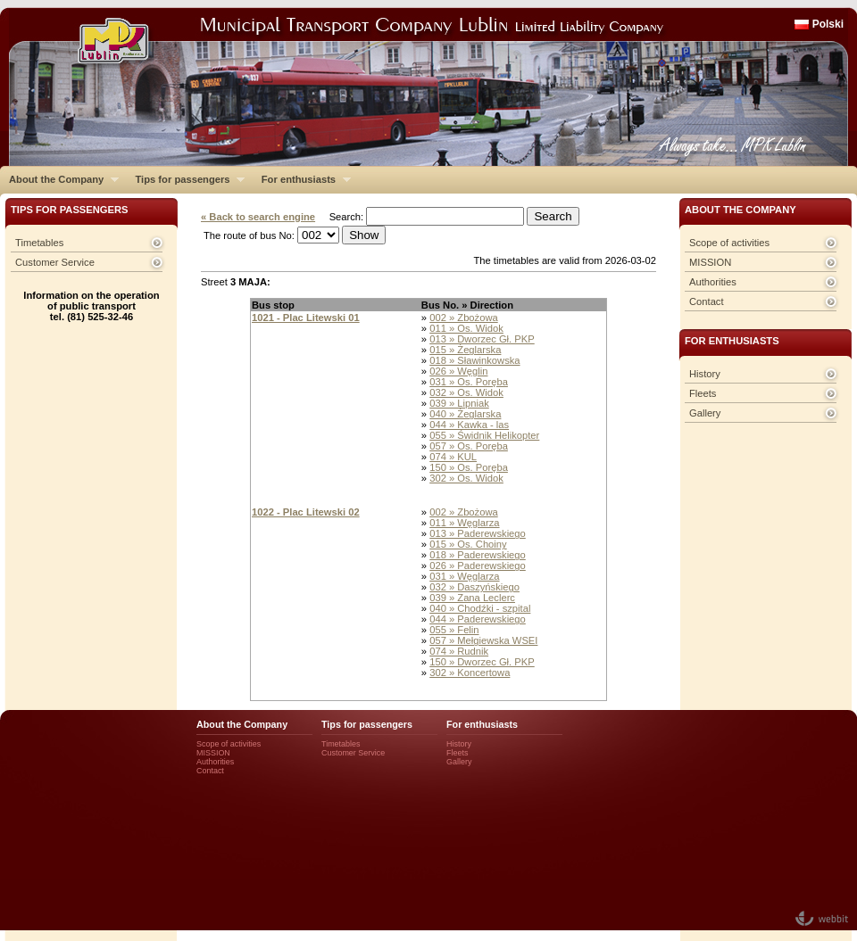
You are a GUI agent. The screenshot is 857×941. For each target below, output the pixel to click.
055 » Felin (453, 629)
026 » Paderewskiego (477, 565)
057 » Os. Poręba (468, 446)
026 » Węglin (458, 371)
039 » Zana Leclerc (472, 597)
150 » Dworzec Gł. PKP (482, 661)
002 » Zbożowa (463, 317)
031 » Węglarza (464, 576)
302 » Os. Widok (466, 478)
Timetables (39, 242)
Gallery (704, 413)
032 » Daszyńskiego (474, 587)
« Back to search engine (258, 216)
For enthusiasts (302, 179)
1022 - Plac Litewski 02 (306, 512)
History (704, 373)
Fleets (702, 393)
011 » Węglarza (464, 522)
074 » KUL (453, 456)
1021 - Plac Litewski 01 (306, 317)
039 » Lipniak (459, 403)
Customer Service (55, 262)
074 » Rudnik (458, 651)
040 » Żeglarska (465, 414)
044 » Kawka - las (469, 424)
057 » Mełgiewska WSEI (483, 640)
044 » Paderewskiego (477, 619)
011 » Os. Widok (466, 328)
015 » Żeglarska (465, 349)
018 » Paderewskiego (477, 554)
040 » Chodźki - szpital (479, 608)
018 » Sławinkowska (474, 360)
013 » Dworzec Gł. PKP (482, 339)
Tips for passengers (185, 179)
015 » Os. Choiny (467, 544)
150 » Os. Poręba (468, 467)
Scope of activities (729, 242)
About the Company (59, 179)
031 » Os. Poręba (468, 381)
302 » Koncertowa (469, 672)
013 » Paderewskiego (477, 533)
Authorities (712, 282)
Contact (706, 301)
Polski (828, 24)
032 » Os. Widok (466, 392)
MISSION (710, 262)
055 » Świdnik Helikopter (484, 435)
